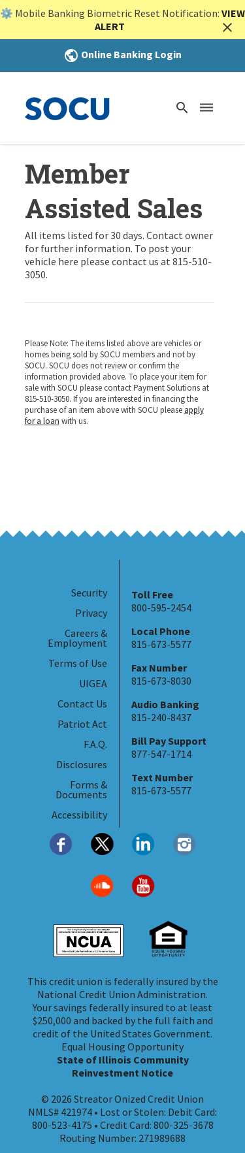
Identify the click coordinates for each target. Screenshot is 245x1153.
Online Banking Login (122, 54)
